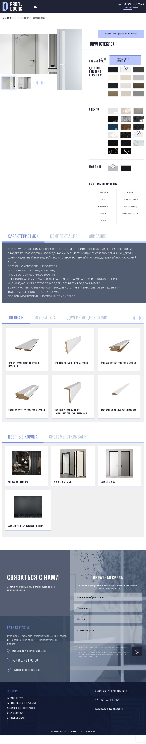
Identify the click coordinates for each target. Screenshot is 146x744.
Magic (103, 199)
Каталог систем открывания (21, 703)
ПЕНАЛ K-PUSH (130, 213)
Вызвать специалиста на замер (121, 33)
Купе (130, 192)
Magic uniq (130, 206)
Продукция (12, 691)
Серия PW (25, 18)
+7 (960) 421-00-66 (133, 4)
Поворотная (130, 199)
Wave (103, 213)
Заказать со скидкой (123, 60)
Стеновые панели (16, 718)
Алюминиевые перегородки (21, 708)
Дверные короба (15, 713)
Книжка (103, 206)
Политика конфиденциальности (81, 731)
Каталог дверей (9, 18)
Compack (103, 192)
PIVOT (103, 220)
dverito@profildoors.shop (27, 670)
